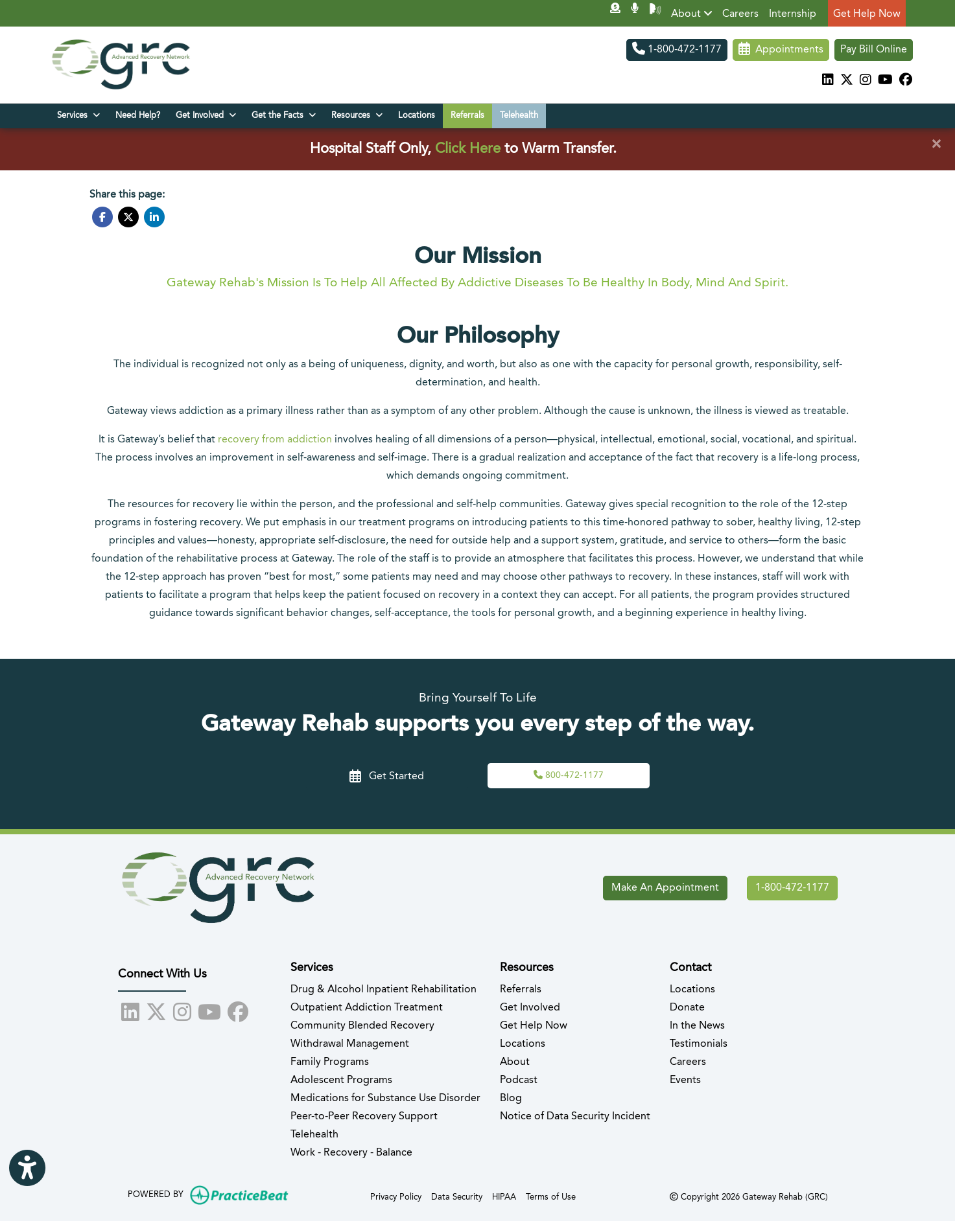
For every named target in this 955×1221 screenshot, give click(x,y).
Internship (792, 14)
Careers (740, 14)
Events (685, 1080)
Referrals (467, 115)
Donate (687, 1008)
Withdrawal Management (349, 1044)
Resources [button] (357, 115)
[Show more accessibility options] (27, 1169)
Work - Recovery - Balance (351, 1153)
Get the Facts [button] (284, 115)
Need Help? (137, 115)
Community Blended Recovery (362, 1026)
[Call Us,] (569, 775)
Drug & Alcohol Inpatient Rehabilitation (383, 990)
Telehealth (519, 115)
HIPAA (504, 1196)
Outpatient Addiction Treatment (366, 1008)
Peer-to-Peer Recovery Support (364, 1117)
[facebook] (905, 81)
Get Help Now (867, 14)
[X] (846, 81)
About (692, 13)
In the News (697, 1026)
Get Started (386, 776)
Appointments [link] (780, 50)
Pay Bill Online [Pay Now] (873, 50)
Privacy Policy (395, 1196)
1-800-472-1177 (677, 50)
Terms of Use (551, 1196)
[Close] (936, 144)
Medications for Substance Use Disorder (385, 1098)
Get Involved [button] (206, 115)
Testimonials (698, 1044)
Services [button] (78, 115)
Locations (416, 115)
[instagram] (865, 81)
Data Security (456, 1196)
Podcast (518, 1080)
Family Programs (329, 1062)
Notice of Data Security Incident (575, 1117)
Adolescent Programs (341, 1080)
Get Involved (530, 1008)
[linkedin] (828, 81)
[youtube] (885, 81)
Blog (511, 1098)
